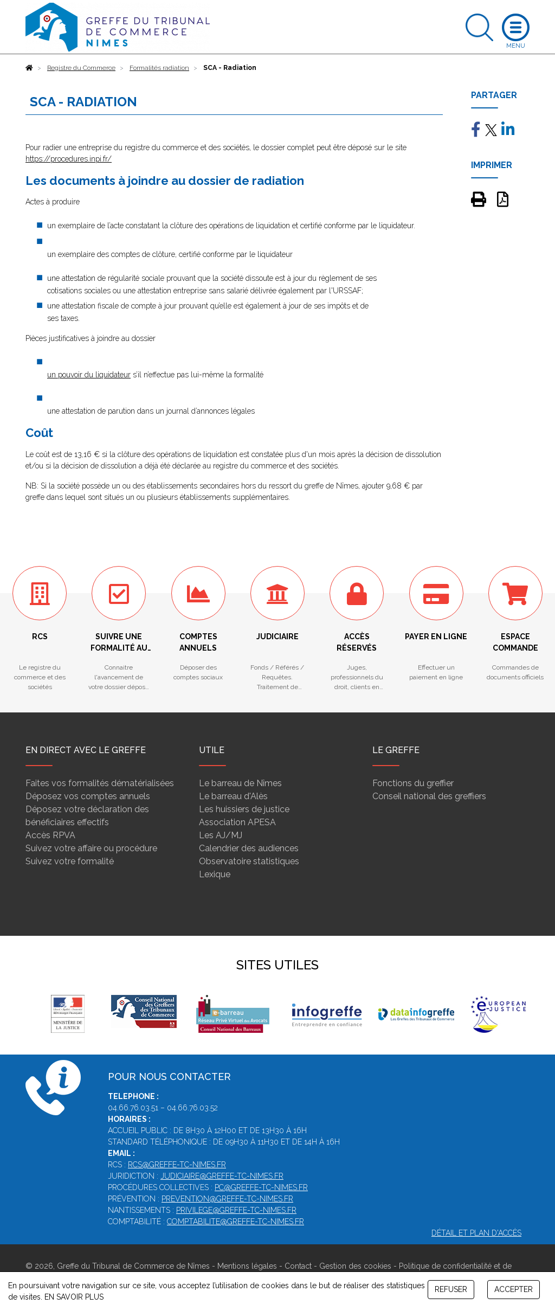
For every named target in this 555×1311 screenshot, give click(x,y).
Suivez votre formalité (69, 861)
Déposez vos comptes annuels (87, 796)
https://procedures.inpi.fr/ (68, 159)
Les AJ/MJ (220, 835)
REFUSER (451, 1289)
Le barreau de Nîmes (240, 783)
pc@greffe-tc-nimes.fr (261, 1187)
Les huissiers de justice (244, 809)
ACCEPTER (513, 1289)
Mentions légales (247, 1266)
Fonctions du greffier (413, 783)
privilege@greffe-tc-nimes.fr (236, 1210)
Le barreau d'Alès (233, 796)
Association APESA (237, 822)
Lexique (214, 874)
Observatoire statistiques (249, 861)
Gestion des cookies (355, 1266)
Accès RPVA (50, 835)
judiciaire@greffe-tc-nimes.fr (221, 1176)
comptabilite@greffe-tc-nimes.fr (235, 1221)
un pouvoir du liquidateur (89, 374)
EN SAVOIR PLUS (74, 1297)
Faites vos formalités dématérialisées (99, 783)
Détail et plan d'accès (476, 1233)
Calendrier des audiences (249, 848)
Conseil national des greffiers (429, 796)
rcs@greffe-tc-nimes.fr (177, 1164)
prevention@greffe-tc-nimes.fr (227, 1198)
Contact (298, 1266)
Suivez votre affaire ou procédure (91, 848)
